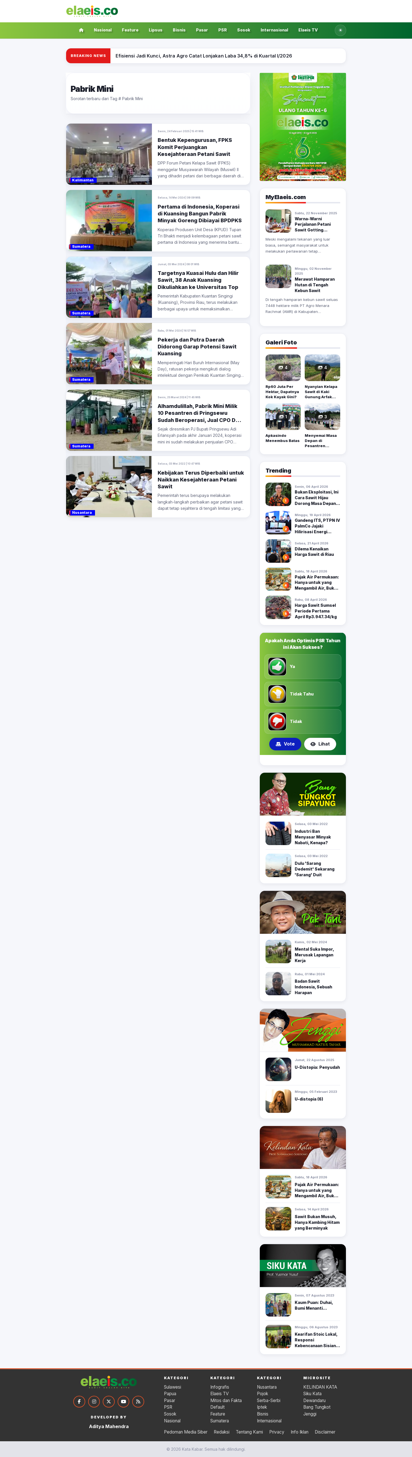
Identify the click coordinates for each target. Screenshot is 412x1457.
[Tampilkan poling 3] (309, 760)
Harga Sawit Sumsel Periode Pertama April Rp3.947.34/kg (316, 611)
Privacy (276, 1432)
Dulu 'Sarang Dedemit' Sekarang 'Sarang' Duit (314, 869)
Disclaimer (325, 1432)
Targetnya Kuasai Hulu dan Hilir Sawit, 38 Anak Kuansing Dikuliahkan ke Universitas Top (198, 280)
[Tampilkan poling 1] (295, 760)
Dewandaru (314, 1400)
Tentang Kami (249, 1432)
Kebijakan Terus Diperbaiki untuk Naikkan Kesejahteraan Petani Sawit (201, 480)
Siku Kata (312, 1393)
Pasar (202, 29)
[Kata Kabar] (92, 11)
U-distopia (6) (309, 1099)
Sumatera (219, 1421)
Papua (170, 1393)
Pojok (262, 1393)
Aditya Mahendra (109, 1427)
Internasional (274, 29)
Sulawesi (172, 1387)
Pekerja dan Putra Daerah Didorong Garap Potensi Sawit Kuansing (197, 347)
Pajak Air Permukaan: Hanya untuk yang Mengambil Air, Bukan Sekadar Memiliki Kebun (317, 588)
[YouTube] (124, 1402)
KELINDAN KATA (320, 1387)
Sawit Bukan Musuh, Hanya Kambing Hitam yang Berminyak (317, 1222)
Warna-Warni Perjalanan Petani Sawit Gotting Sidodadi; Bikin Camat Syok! (317, 230)
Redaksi (221, 1432)
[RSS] (138, 1402)
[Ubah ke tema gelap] (340, 30)
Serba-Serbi (268, 1400)
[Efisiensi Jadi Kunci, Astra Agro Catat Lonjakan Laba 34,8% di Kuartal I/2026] (204, 55)
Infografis (219, 1387)
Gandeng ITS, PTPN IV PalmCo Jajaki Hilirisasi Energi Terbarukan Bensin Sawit (317, 532)
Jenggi (309, 1414)
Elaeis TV (308, 29)
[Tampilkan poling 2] (302, 760)
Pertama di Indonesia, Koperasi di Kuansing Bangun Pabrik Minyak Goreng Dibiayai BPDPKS (200, 214)
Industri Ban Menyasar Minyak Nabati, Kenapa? (313, 837)
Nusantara (267, 1387)
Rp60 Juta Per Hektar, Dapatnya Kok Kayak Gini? (282, 391)
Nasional (103, 29)
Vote (285, 744)
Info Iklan (299, 1432)
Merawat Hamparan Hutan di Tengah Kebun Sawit (315, 285)
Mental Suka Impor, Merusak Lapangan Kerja (314, 955)
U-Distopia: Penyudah (317, 1067)
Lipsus (156, 29)
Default (217, 1407)
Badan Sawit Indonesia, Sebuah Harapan (313, 987)
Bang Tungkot (316, 1407)
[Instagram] (94, 1402)
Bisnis (179, 29)
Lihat (320, 744)
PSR (222, 29)
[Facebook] (79, 1402)
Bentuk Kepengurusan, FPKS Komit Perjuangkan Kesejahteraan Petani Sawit (195, 147)
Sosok (243, 29)
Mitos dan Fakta (226, 1400)
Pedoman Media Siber (185, 1432)
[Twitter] (109, 1402)
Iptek (262, 1407)
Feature (130, 29)
